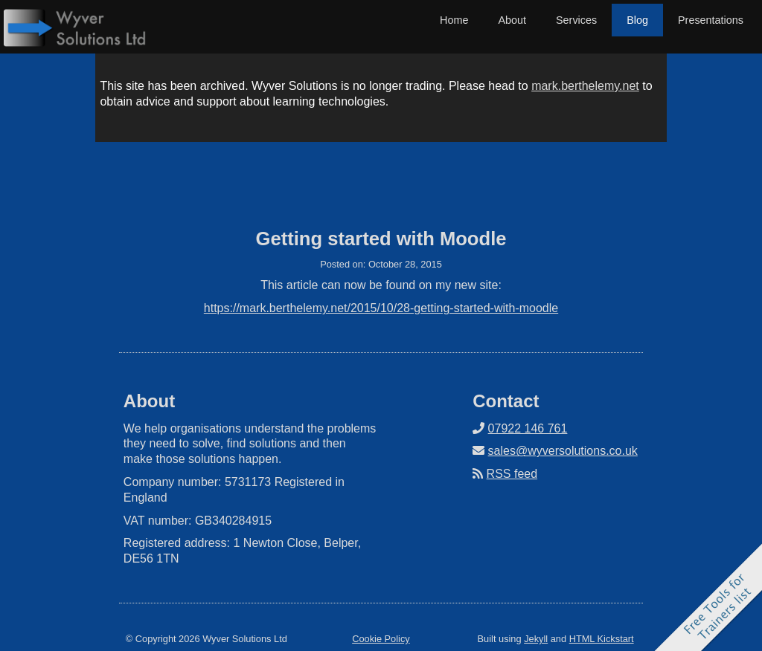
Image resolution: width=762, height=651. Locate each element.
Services (576, 20)
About (512, 20)
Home (454, 20)
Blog (637, 20)
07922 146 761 (528, 428)
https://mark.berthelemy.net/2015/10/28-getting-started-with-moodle (381, 308)
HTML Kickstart (601, 638)
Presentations (710, 20)
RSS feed (512, 473)
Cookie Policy (381, 638)
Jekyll (536, 638)
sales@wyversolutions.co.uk (563, 450)
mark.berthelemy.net (585, 86)
